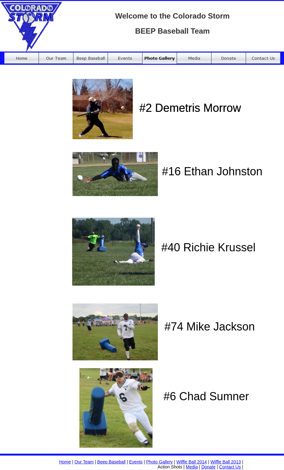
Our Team (84, 461)
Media (192, 466)
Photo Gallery (159, 461)
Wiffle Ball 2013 (225, 461)
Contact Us (230, 466)
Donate (208, 466)
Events (136, 461)
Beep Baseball (111, 461)
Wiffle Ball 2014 (191, 461)
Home (65, 461)
